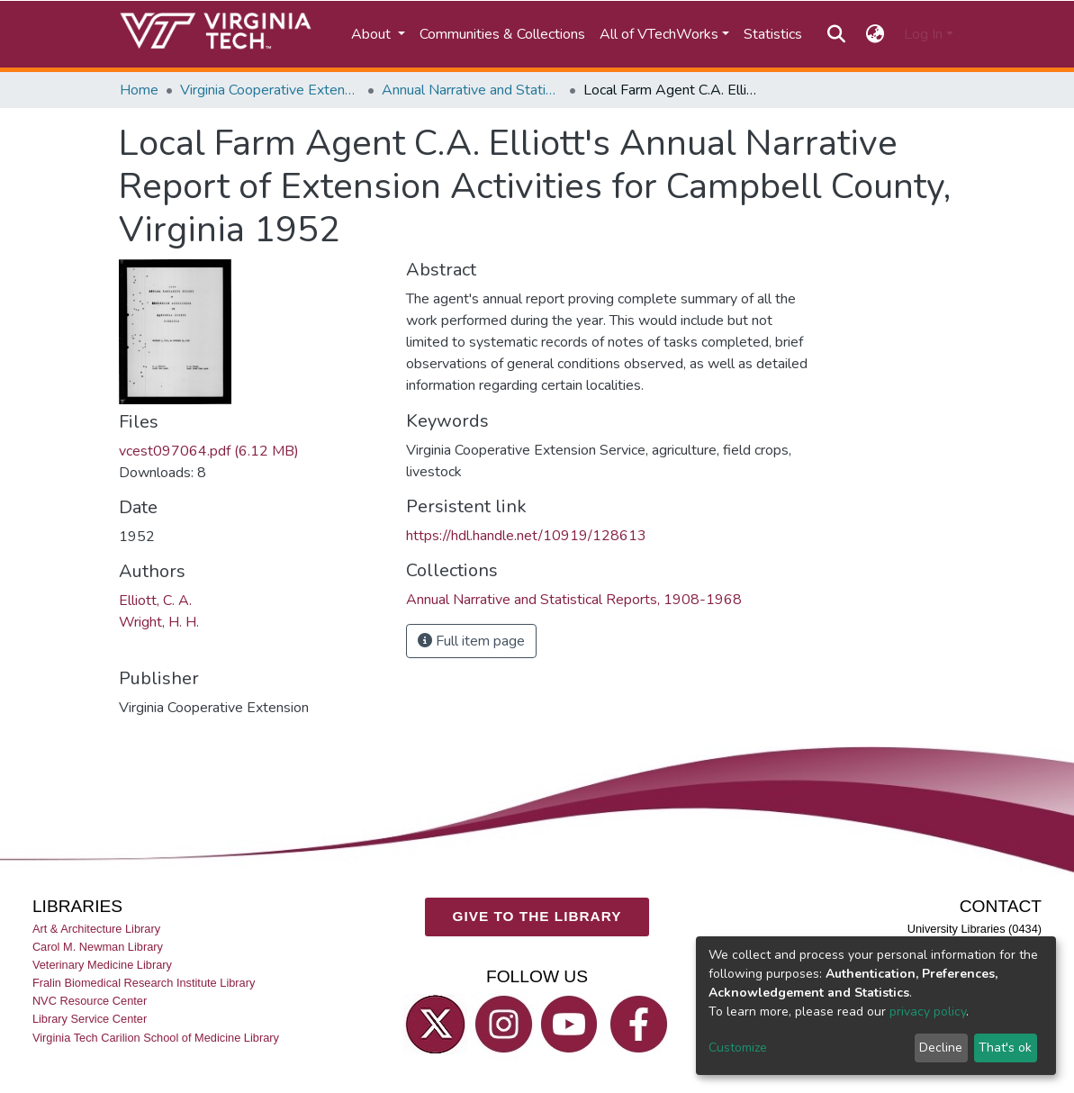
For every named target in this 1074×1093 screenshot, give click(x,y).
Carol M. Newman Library (97, 946)
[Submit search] (837, 34)
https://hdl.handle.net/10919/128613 (526, 536)
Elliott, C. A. (155, 600)
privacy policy (927, 1011)
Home (139, 90)
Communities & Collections (502, 34)
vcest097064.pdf (209, 451)
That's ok (1005, 1047)
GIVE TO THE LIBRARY (536, 917)
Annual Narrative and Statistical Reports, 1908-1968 (472, 90)
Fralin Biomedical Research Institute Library (144, 983)
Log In (923, 34)
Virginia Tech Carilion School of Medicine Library (155, 1037)
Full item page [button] (471, 641)
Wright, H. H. (159, 622)
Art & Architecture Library (96, 928)
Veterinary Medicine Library (102, 965)
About (372, 34)
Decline (940, 1047)
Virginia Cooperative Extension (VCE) (270, 90)
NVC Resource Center (89, 1001)
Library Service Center (89, 1019)
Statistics (773, 34)
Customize (737, 1047)
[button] (874, 34)
